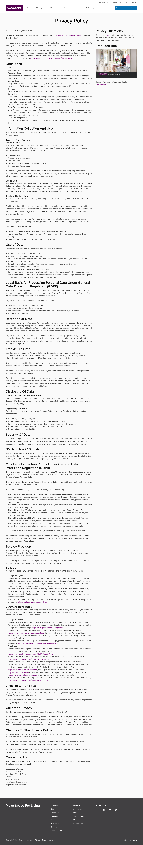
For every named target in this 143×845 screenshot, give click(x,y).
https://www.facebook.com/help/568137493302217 (30, 659)
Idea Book (77, 820)
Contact (134, 2)
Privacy (37, 840)
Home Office (64, 8)
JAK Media (133, 840)
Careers (54, 827)
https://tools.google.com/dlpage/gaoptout (26, 633)
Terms (44, 840)
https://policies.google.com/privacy (33, 602)
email (108, 35)
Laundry (74, 8)
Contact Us (77, 809)
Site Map (52, 840)
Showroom (55, 813)
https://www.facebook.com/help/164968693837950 (30, 654)
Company (127, 2)
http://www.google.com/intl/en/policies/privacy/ (38, 643)
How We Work (56, 823)
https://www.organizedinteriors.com (67, 35)
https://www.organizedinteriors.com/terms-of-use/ (51, 58)
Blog (120, 2)
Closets (30, 8)
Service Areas (78, 816)
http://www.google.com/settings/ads (47, 627)
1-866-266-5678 (103, 2)
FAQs (75, 813)
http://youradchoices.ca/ (18, 672)
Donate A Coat (56, 831)
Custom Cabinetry (88, 8)
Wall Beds (53, 8)
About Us (54, 820)
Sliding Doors (41, 8)
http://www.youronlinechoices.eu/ (22, 675)
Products (54, 816)
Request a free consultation (126, 8)
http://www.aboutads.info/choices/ (22, 669)
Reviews (114, 2)
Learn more (102, 84)
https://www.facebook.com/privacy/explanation (28, 680)
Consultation (78, 823)
